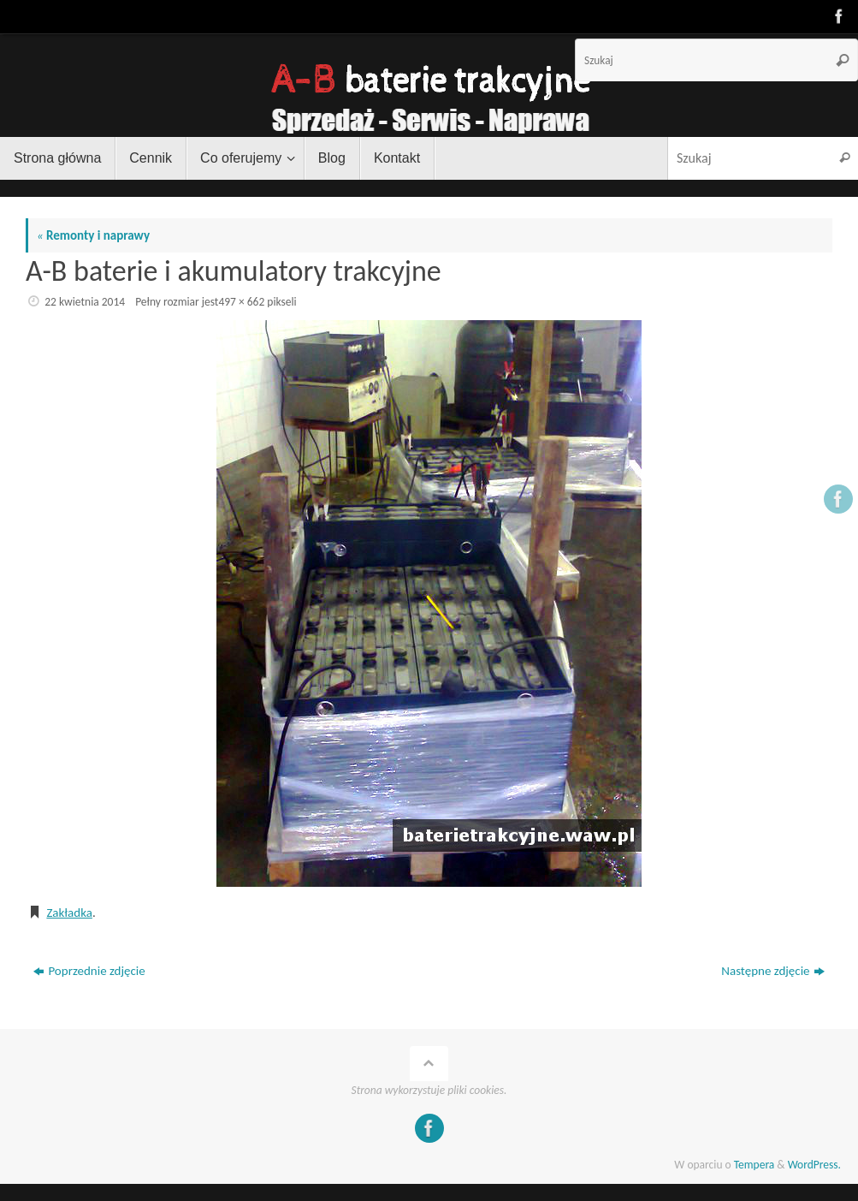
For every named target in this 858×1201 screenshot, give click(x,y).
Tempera (754, 1164)
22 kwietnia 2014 (84, 301)
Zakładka (69, 912)
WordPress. (814, 1164)
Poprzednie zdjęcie (89, 970)
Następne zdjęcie (772, 970)
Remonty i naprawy (93, 235)
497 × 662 (241, 301)
